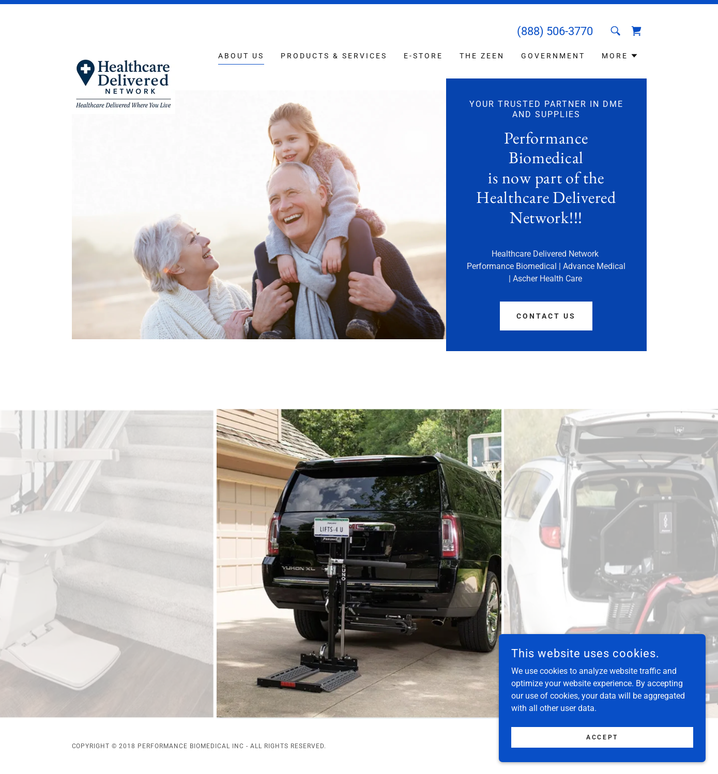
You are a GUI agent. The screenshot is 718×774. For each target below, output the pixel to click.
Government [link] (553, 56)
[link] (123, 39)
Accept (602, 736)
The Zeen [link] (482, 56)
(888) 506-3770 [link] (555, 31)
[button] (620, 56)
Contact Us (546, 316)
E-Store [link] (423, 56)
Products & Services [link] (334, 56)
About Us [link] (241, 56)
